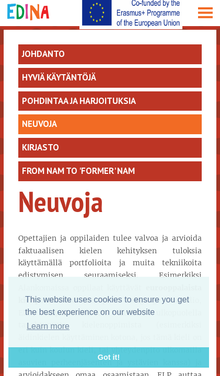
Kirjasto (40, 147)
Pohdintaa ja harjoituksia (79, 101)
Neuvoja (39, 124)
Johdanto (43, 54)
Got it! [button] (109, 357)
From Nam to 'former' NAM (78, 171)
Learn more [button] (48, 326)
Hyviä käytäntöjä (59, 77)
